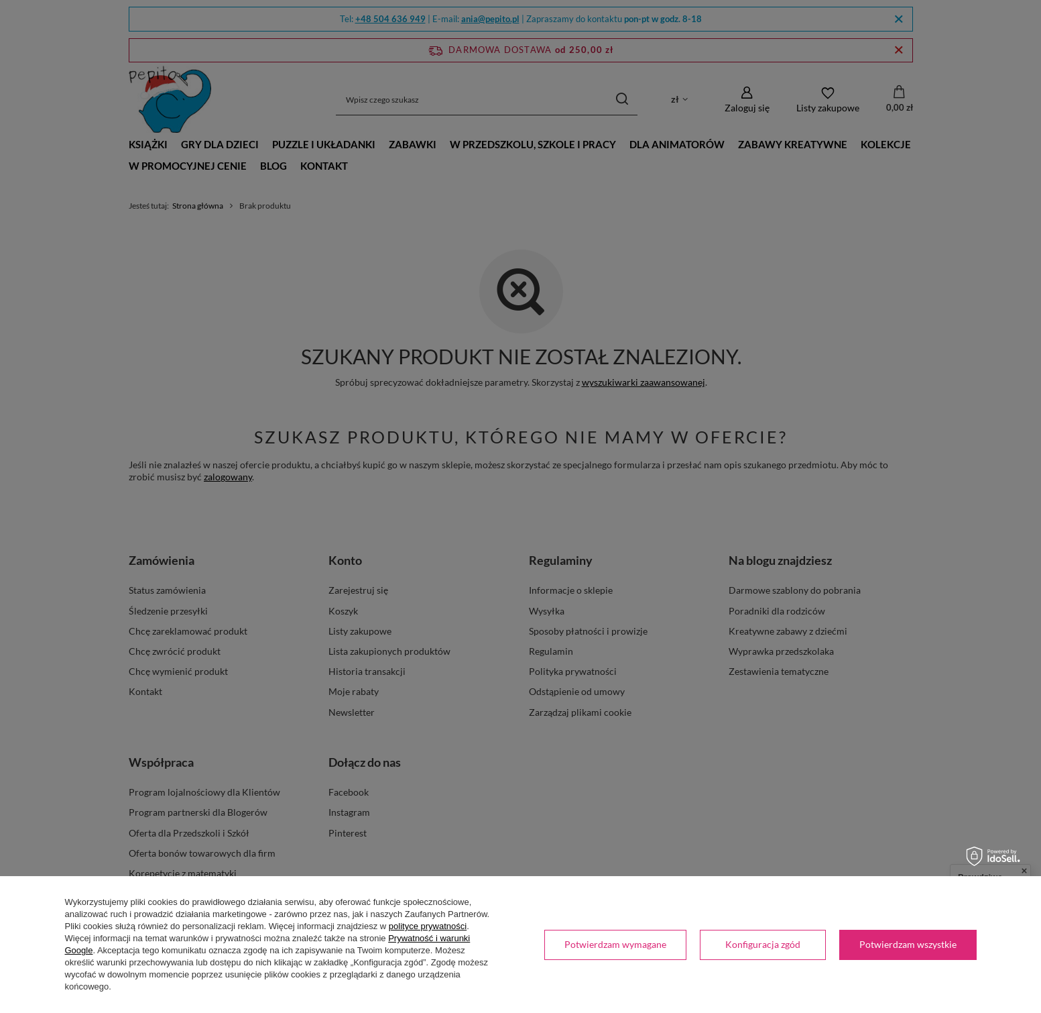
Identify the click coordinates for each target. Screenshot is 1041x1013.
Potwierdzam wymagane (615, 944)
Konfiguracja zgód (762, 944)
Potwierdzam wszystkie (908, 944)
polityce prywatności (428, 926)
